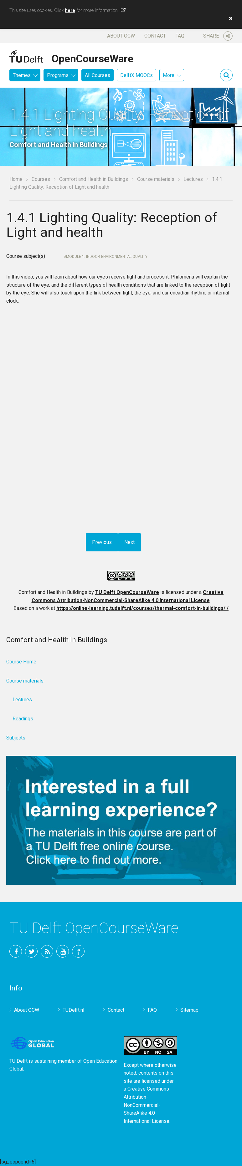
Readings (23, 719)
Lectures (193, 179)
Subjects (15, 738)
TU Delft (78, 951)
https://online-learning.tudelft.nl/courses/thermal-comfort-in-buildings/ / (142, 608)
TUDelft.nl (73, 1010)
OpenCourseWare (92, 58)
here (70, 10)
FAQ (179, 36)
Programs (58, 75)
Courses (41, 179)
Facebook (15, 951)
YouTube (62, 951)
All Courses (97, 75)
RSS (47, 951)
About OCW (121, 36)
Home (16, 179)
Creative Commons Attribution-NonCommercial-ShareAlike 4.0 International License (146, 1105)
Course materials (155, 179)
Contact (155, 36)
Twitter (31, 951)
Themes (22, 75)
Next (129, 542)
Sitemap (189, 1010)
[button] (229, 18)
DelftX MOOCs (136, 75)
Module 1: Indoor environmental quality (106, 256)
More (168, 75)
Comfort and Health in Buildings (93, 179)
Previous (102, 542)
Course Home (21, 662)
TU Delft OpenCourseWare (127, 592)
